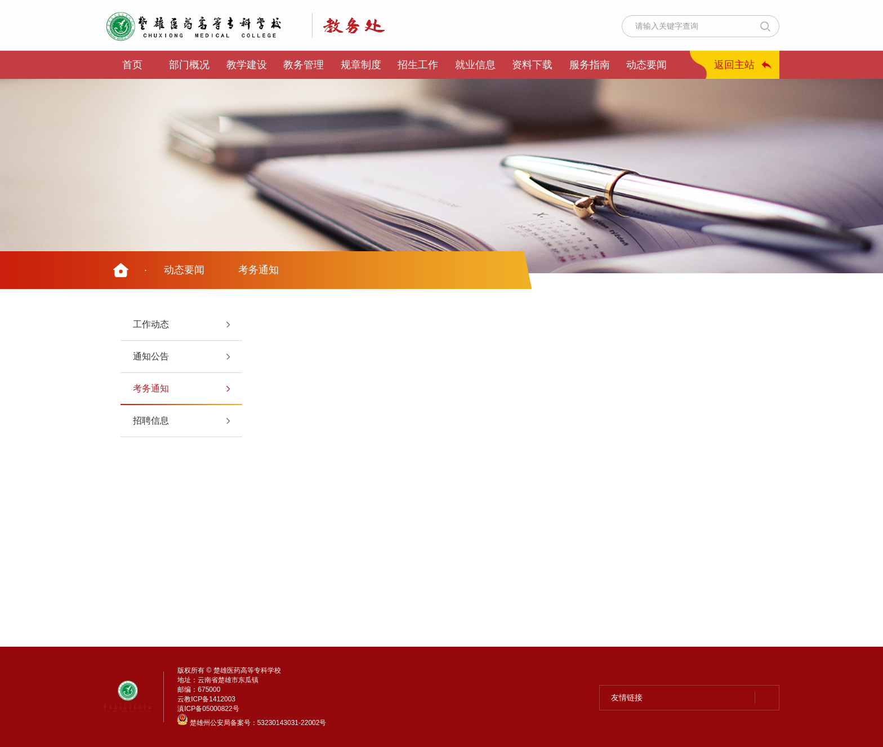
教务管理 (303, 64)
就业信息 (475, 64)
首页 (132, 64)
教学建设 (246, 64)
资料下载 (532, 64)
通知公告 (151, 356)
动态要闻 (646, 64)
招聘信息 (151, 420)
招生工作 (418, 64)
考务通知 (258, 269)
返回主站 (734, 64)
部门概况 (189, 64)
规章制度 (361, 64)
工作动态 (151, 324)
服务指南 (589, 64)
